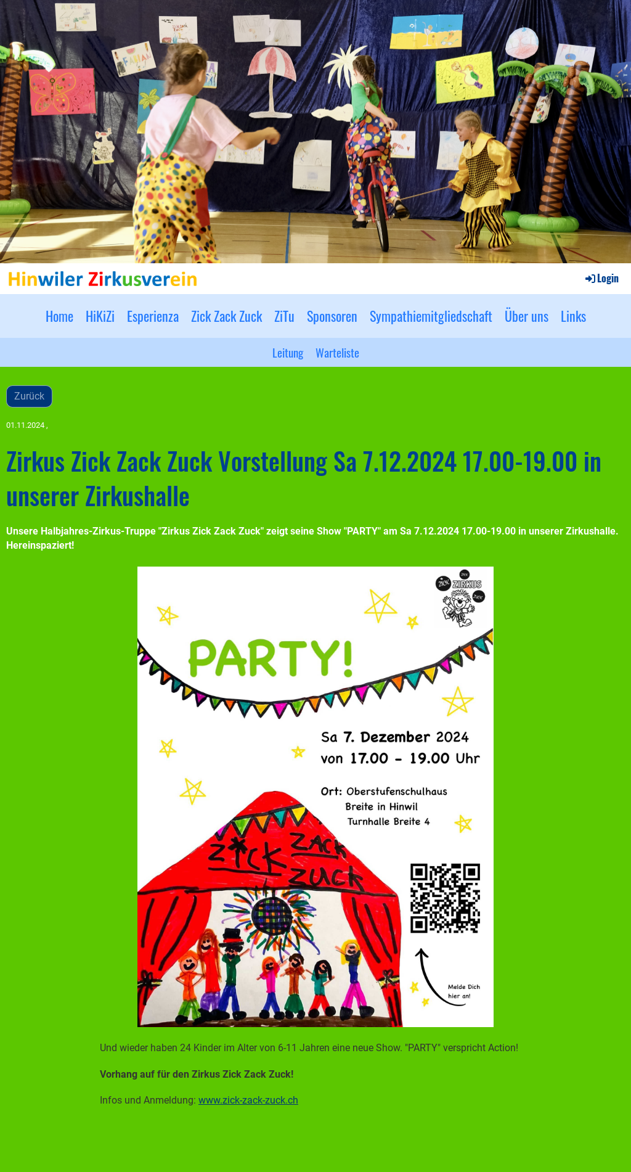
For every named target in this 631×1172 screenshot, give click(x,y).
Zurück (29, 396)
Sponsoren (332, 316)
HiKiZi (100, 316)
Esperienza (153, 316)
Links (573, 316)
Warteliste (337, 352)
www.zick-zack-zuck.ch (248, 1100)
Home (59, 316)
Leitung (287, 352)
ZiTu (284, 316)
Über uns (526, 316)
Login (601, 278)
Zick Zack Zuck (226, 316)
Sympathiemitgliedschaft (431, 316)
